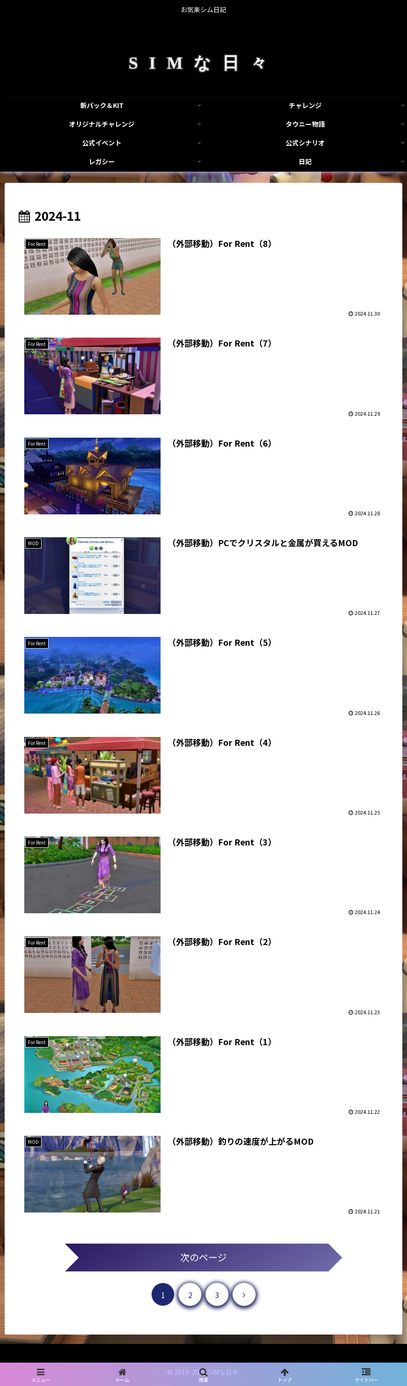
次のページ (203, 1257)
